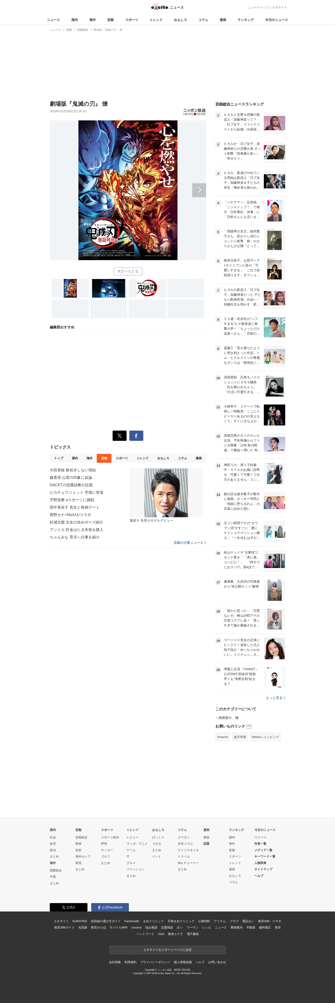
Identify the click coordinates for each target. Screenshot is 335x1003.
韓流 (78, 863)
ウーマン (192, 927)
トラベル (184, 856)
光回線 (82, 927)
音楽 (78, 850)
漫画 (223, 20)
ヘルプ (258, 875)
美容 (278, 927)
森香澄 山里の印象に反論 (71, 477)
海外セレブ (82, 856)
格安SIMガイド (64, 927)
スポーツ (131, 20)
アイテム (220, 921)
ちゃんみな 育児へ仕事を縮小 (75, 537)
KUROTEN (79, 921)
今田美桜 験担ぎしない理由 (73, 470)
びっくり (158, 837)
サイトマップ (263, 869)
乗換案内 (236, 927)
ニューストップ (258, 7)
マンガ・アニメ (137, 843)
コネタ (156, 843)
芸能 (110, 20)
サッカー (107, 850)
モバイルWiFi (118, 927)
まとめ (54, 856)
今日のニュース (276, 20)
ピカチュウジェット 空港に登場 (76, 492)
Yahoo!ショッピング (265, 737)
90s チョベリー (188, 863)
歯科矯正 (265, 927)
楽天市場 (240, 737)
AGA (161, 934)
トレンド (156, 20)
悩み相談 (151, 927)
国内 (74, 20)
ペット (156, 856)
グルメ (131, 863)
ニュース (53, 20)
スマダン (184, 837)
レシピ (206, 927)
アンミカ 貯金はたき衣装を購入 (76, 530)
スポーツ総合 (110, 837)
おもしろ (180, 20)
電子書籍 (193, 934)
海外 (92, 20)
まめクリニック (153, 921)
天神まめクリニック (181, 921)
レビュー (133, 837)
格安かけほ (98, 927)
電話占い (248, 921)
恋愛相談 (167, 927)
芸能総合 (81, 837)
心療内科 (204, 921)
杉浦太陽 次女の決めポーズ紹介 (76, 522)
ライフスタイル (188, 850)
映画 (78, 843)
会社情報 (115, 962)
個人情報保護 (183, 962)
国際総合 (56, 870)
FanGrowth (131, 921)
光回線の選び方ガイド (106, 921)
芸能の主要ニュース (190, 542)
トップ (58, 458)
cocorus (136, 927)
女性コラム (185, 843)
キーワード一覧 (264, 856)
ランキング (246, 20)
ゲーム (131, 850)
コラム (203, 20)
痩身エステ (175, 934)
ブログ (234, 921)
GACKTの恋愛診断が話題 (71, 485)
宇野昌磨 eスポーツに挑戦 (72, 500)
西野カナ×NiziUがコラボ (70, 515)
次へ (128, 184)
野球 (104, 843)
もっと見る (275, 698)
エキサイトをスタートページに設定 (167, 950)
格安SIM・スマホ (269, 921)
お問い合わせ (217, 962)
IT (128, 856)
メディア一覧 (263, 850)
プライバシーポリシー (155, 962)
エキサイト (279, 7)
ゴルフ (105, 856)
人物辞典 (260, 863)
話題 (206, 843)
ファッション (136, 869)
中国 (53, 876)
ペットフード (145, 934)
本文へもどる (128, 271)
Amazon (222, 737)
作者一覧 (260, 843)
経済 (53, 843)
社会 (53, 837)
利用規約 (130, 962)
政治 (53, 850)
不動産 (250, 927)
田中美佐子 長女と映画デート (75, 507)
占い (180, 927)
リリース (261, 837)
